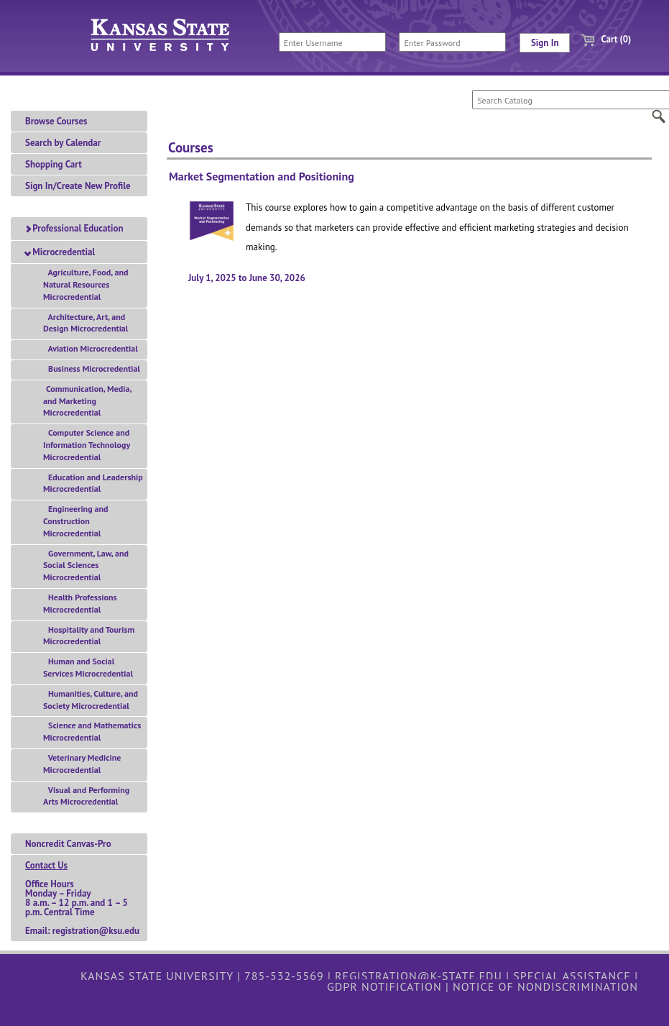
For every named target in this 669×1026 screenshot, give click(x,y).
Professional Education (74, 228)
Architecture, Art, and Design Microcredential (85, 322)
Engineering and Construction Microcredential (76, 521)
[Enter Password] (452, 42)
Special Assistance (572, 975)
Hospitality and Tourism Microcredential (88, 635)
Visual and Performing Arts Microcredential (86, 795)
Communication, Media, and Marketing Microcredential (87, 400)
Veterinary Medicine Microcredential (82, 763)
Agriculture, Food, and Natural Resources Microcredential (85, 284)
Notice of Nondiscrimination (545, 986)
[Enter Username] (332, 42)
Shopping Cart (53, 164)
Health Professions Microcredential (80, 603)
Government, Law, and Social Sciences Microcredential (86, 565)
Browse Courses (56, 121)
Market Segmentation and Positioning (261, 176)
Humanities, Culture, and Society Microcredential (90, 699)
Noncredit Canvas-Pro (68, 844)
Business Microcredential (91, 368)
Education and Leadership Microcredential (93, 483)
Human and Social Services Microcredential (88, 667)
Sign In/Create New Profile (78, 186)
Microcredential (60, 252)
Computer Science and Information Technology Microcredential (86, 444)
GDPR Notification (384, 986)
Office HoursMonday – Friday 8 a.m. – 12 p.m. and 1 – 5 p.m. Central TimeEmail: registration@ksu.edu (82, 898)
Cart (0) (600, 39)
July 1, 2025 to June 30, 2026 (246, 278)
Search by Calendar (63, 143)
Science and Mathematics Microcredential (92, 731)
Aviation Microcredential (90, 348)
